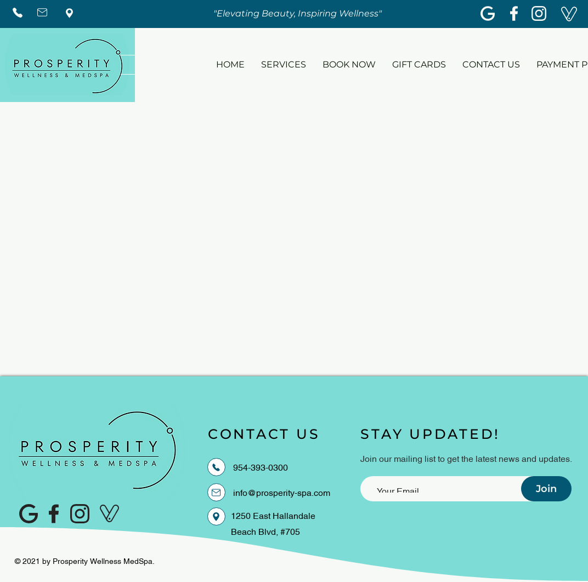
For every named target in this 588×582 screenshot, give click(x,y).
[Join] (546, 488)
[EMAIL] (216, 492)
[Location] (216, 516)
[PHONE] (216, 467)
